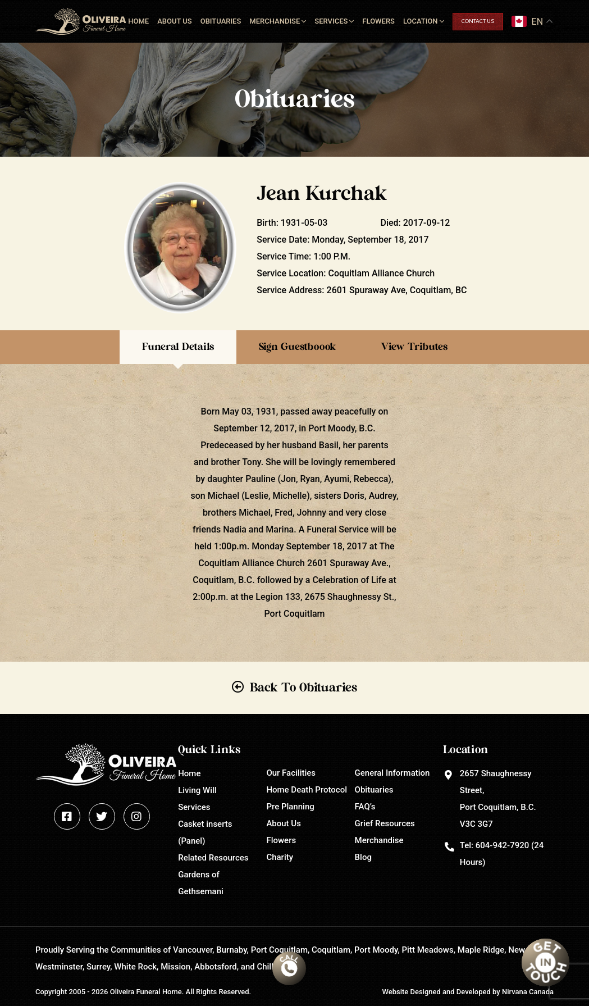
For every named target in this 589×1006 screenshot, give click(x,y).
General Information (392, 773)
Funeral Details (178, 347)
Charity (279, 857)
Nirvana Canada (528, 991)
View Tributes (414, 347)
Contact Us (478, 22)
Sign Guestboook (297, 347)
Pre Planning (290, 807)
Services (331, 21)
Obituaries (220, 21)
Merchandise (274, 21)
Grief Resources (385, 823)
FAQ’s (365, 807)
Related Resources (213, 858)
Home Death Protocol (306, 790)
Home (138, 21)
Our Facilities (291, 773)
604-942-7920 (502, 845)
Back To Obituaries (303, 687)
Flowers (378, 21)
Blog (363, 857)
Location (420, 21)
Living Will (197, 790)
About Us (174, 21)
